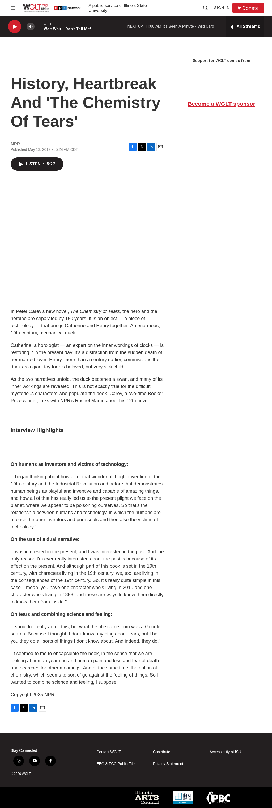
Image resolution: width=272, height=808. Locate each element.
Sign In (222, 8)
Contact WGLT (108, 752)
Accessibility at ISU (225, 752)
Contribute (161, 752)
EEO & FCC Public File (115, 764)
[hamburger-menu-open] (13, 8)
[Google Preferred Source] (221, 141)
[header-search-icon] (206, 8)
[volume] (30, 27)
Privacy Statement (168, 764)
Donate (250, 8)
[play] (14, 27)
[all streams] (245, 26)
